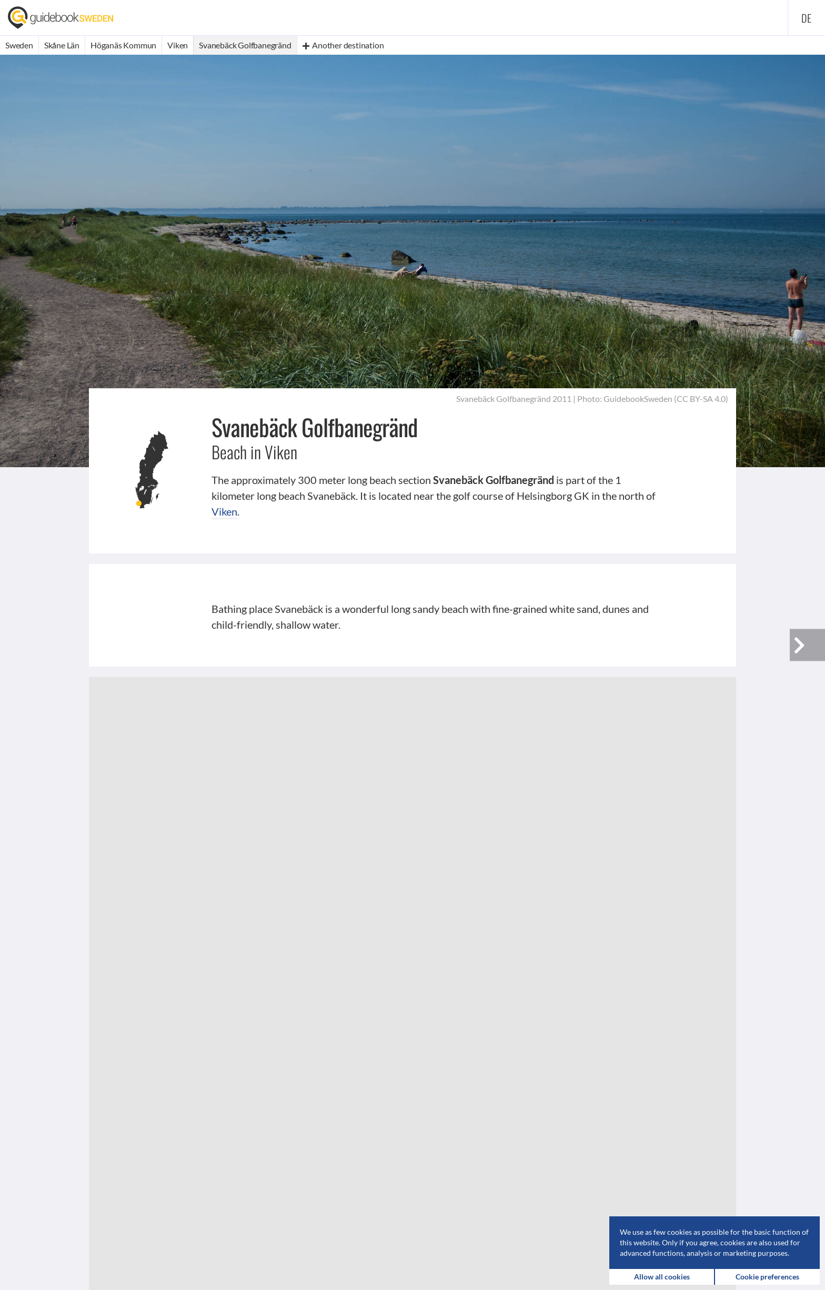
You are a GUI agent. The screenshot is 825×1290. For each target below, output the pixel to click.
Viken (224, 511)
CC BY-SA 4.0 (701, 399)
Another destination (343, 45)
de (806, 18)
